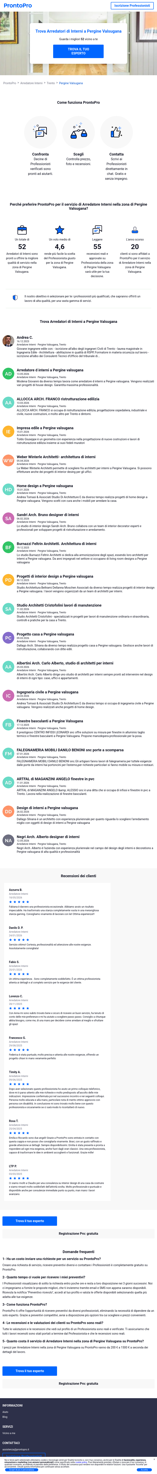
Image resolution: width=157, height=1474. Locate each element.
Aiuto (5, 1412)
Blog (4, 1417)
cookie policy (81, 1462)
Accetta (144, 1470)
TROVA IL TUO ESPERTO (78, 51)
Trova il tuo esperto (30, 1221)
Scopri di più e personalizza (21, 1470)
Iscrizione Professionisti (132, 6)
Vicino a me (8, 1433)
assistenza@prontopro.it (15, 1449)
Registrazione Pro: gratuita (78, 1234)
